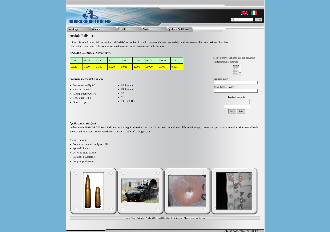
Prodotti (149, 218)
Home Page (130, 218)
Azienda (140, 218)
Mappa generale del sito (194, 218)
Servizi (157, 218)
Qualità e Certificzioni (172, 218)
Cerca (258, 20)
